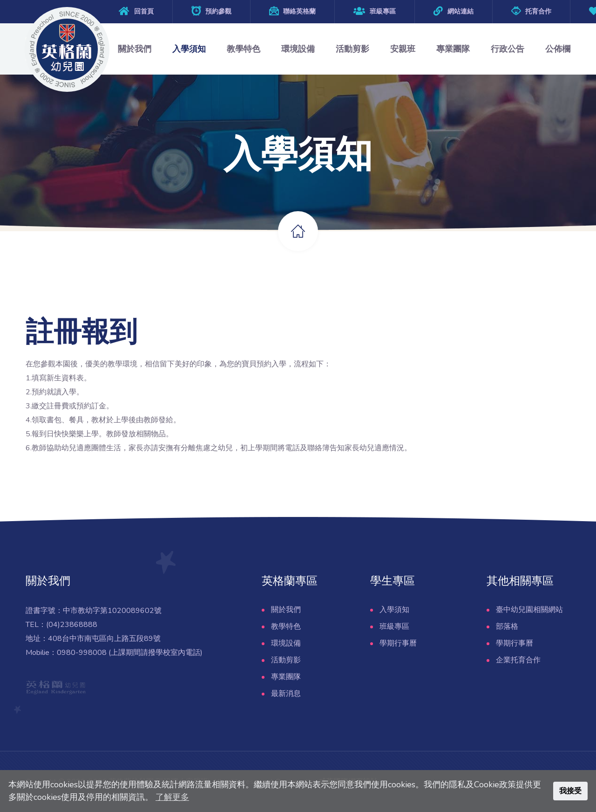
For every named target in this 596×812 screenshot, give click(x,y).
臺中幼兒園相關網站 (529, 610)
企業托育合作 (518, 660)
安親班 (402, 49)
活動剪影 (352, 49)
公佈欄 (557, 49)
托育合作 (538, 11)
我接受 (570, 791)
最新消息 (286, 693)
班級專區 (374, 11)
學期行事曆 (398, 643)
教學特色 (243, 49)
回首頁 (144, 11)
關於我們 (134, 49)
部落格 (507, 626)
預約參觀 (218, 11)
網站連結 (460, 11)
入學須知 (189, 49)
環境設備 (298, 49)
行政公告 (507, 49)
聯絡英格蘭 (299, 11)
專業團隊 (453, 49)
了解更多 (172, 797)
